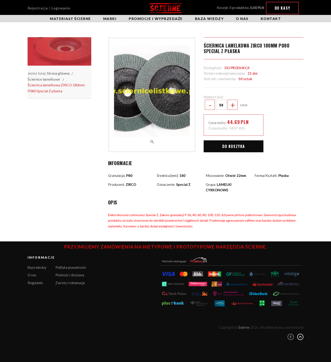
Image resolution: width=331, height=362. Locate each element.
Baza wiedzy (209, 19)
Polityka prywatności (70, 267)
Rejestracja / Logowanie (49, 8)
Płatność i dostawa (69, 275)
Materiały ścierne (70, 19)
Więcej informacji (285, 341)
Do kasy (282, 8)
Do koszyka (233, 146)
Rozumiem (292, 350)
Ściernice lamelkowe (44, 79)
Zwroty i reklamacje (70, 283)
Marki (110, 19)
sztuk (226, 105)
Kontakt (271, 19)
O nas (242, 19)
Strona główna (58, 73)
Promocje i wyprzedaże (156, 19)
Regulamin (35, 283)
